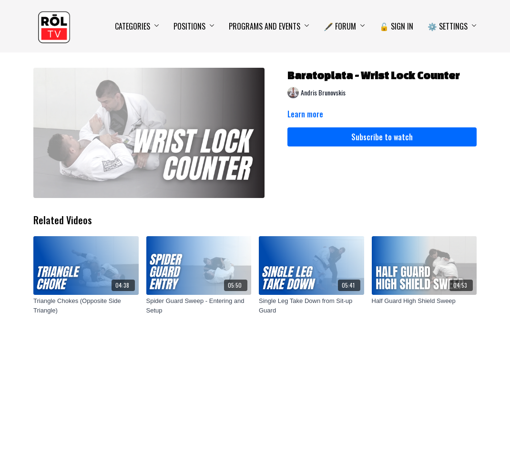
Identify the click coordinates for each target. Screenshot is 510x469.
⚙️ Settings (452, 26)
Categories (137, 26)
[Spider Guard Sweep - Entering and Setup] (199, 305)
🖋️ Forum (344, 26)
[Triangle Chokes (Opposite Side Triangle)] (86, 305)
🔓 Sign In (396, 26)
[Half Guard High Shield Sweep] (424, 301)
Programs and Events (269, 26)
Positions (193, 26)
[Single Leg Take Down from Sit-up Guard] (311, 305)
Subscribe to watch (382, 137)
